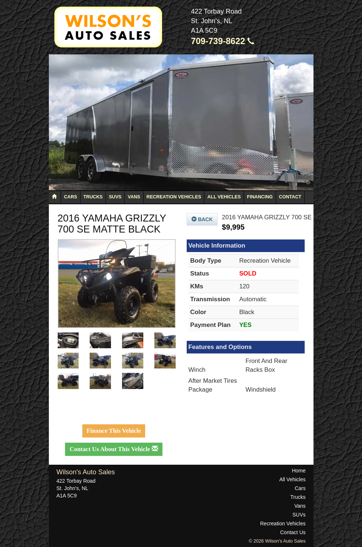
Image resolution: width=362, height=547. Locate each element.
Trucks (93, 196)
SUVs (115, 196)
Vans (134, 196)
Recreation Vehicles (174, 196)
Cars (70, 196)
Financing (260, 196)
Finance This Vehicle (114, 430)
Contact (290, 196)
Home (298, 471)
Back (202, 219)
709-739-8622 (223, 41)
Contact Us (292, 532)
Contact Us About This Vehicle (113, 449)
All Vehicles (224, 196)
